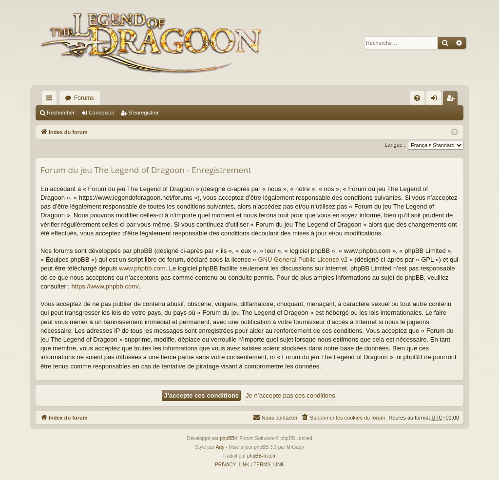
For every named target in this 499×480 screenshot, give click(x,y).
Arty (220, 447)
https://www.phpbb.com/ (105, 286)
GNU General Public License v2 (303, 259)
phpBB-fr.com (262, 456)
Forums (84, 98)
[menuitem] (417, 98)
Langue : (394, 145)
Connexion (102, 112)
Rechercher (61, 112)
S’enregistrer (144, 112)
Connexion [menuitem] (436, 100)
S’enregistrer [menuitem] (452, 100)
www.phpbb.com (142, 268)
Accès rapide (51, 100)
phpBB (227, 438)
